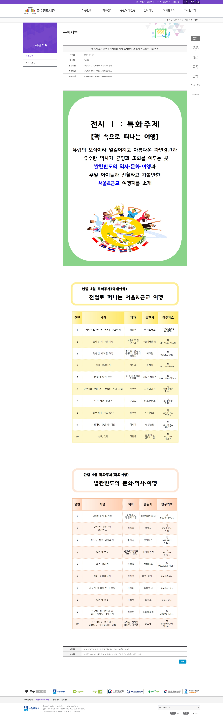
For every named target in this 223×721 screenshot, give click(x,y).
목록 (182, 661)
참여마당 (148, 10)
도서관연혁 (28, 699)
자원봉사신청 (195, 85)
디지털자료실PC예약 (195, 48)
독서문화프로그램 (195, 66)
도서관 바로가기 (165, 707)
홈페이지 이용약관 (60, 699)
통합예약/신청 (127, 10)
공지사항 (29, 56)
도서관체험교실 (195, 76)
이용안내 (86, 10)
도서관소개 (190, 10)
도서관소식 (169, 10)
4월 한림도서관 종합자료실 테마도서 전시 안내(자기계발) (106, 649)
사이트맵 (175, 2)
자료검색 (107, 10)
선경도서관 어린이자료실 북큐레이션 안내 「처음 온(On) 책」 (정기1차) (112, 654)
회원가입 (150, 2)
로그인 (142, 2)
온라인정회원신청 (163, 2)
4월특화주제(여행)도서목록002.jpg (98, 71)
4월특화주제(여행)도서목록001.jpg (98, 65)
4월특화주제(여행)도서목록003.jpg (98, 76)
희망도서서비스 (195, 57)
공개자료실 (30, 62)
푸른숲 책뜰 (195, 94)
